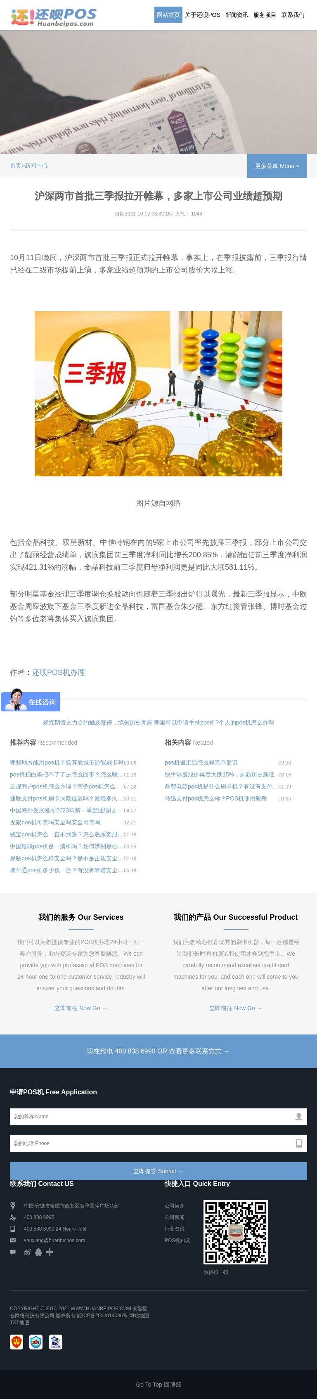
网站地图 (139, 1316)
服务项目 (265, 15)
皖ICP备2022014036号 (103, 1316)
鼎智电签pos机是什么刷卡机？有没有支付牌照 (222, 786)
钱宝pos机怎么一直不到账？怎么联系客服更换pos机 (67, 834)
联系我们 (293, 15)
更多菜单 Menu (277, 166)
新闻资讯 (236, 15)
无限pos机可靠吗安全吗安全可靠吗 (55, 822)
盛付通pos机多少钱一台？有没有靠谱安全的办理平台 (67, 870)
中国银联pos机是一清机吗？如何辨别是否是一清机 (67, 846)
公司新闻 (175, 1217)
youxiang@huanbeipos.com (54, 1240)
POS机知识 (177, 1240)
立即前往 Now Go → (80, 1008)
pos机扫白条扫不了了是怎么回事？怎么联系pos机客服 (67, 774)
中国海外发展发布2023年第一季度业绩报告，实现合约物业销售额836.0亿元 (67, 810)
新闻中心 (36, 165)
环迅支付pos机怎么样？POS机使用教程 (216, 798)
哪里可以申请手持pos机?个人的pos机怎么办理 (214, 722)
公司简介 (175, 1206)
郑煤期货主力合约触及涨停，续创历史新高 (98, 722)
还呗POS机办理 (58, 672)
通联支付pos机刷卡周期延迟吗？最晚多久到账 (67, 798)
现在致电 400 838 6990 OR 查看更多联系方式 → (158, 1051)
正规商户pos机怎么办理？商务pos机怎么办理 (67, 786)
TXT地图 (19, 1323)
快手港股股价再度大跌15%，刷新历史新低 (219, 774)
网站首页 (168, 15)
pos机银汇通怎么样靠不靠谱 (201, 762)
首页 (15, 165)
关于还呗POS (202, 15)
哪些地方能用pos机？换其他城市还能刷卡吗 (66, 762)
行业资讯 (175, 1229)
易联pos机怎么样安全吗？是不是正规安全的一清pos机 (67, 858)
